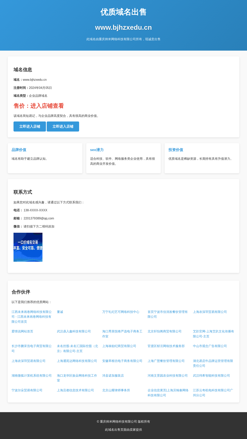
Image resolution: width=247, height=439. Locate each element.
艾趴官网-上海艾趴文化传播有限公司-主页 (213, 334)
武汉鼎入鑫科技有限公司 (74, 331)
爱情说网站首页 (22, 331)
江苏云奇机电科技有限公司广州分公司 (213, 393)
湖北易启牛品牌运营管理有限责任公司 (213, 363)
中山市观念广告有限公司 (210, 346)
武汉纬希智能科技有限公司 (211, 375)
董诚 (60, 311)
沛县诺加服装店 (113, 375)
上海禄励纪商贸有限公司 (119, 346)
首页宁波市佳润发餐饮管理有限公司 (168, 314)
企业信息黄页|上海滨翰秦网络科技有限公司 (168, 393)
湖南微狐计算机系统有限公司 (32, 375)
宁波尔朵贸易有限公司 (27, 390)
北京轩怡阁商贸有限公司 (165, 331)
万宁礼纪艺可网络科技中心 (120, 311)
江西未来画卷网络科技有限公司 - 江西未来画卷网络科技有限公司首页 (32, 316)
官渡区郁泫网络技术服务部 (166, 346)
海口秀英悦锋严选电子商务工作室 (122, 334)
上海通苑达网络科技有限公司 (77, 361)
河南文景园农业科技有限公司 (168, 375)
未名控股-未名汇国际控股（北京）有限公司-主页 (77, 348)
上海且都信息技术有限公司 (75, 390)
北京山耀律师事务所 (116, 390)
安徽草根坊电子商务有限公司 (122, 361)
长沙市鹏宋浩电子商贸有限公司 (32, 348)
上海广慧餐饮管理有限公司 (166, 361)
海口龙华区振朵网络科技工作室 (77, 378)
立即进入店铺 (29, 126)
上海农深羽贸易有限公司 (210, 311)
